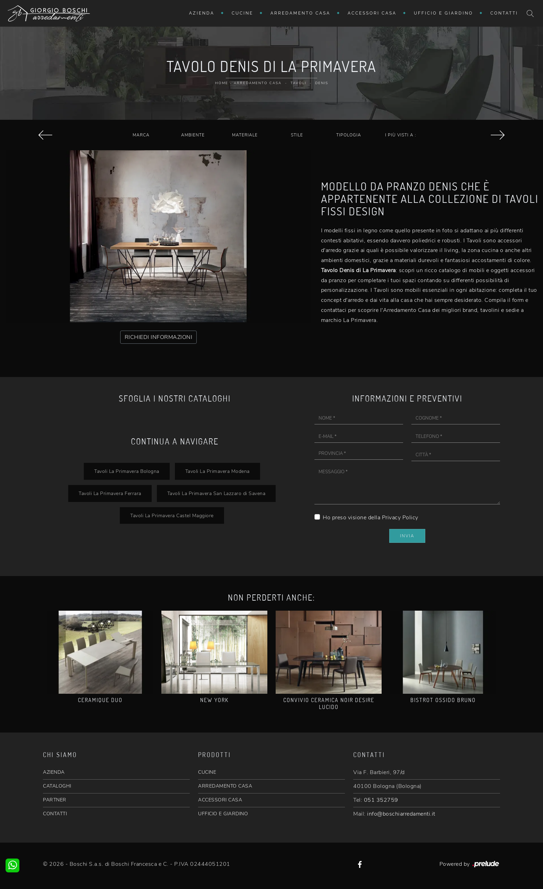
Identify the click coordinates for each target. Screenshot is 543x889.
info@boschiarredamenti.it (401, 814)
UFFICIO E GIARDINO (223, 813)
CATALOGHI (57, 786)
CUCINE (207, 772)
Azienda (201, 13)
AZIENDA (54, 772)
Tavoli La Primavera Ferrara (110, 493)
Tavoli (298, 83)
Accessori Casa (372, 13)
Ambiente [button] (193, 135)
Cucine (242, 13)
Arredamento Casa (300, 13)
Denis (321, 83)
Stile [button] (297, 135)
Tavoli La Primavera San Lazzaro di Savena (216, 493)
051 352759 (381, 800)
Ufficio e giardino (443, 13)
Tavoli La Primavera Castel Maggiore (172, 515)
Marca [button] (141, 135)
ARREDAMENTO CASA (225, 786)
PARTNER (54, 800)
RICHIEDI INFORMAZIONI (159, 337)
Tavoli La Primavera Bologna (126, 471)
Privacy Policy (400, 517)
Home (221, 83)
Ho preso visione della (370, 517)
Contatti (504, 13)
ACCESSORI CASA (220, 800)
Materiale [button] (245, 135)
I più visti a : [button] (400, 135)
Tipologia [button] (348, 135)
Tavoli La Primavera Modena (217, 471)
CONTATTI (55, 813)
